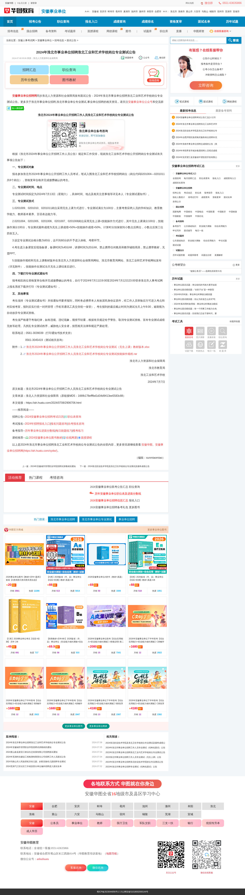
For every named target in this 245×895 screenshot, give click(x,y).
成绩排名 (148, 21)
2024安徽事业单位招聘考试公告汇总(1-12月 (196, 117)
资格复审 (176, 21)
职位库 (164, 31)
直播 (179, 31)
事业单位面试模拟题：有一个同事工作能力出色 (195, 309)
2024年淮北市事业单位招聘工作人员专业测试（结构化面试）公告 (135, 747)
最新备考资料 (224, 110)
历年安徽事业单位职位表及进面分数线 (118, 493)
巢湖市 (126, 11)
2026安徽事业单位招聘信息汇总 (109, 500)
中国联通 (210, 212)
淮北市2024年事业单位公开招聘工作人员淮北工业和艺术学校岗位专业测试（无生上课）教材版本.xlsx (87, 346)
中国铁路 (233, 212)
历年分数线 (29, 80)
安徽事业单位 (53, 11)
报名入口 (91, 21)
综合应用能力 (221, 226)
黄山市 (189, 11)
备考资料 (51, 31)
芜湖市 (228, 11)
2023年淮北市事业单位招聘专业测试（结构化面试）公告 (131, 766)
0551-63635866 (232, 3)
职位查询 (63, 21)
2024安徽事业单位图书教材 (45, 437)
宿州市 (220, 11)
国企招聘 (32, 31)
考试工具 (177, 321)
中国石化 (199, 216)
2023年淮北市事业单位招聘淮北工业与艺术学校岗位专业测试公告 (135, 752)
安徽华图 (9, 3)
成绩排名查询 (179, 183)
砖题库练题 (235, 321)
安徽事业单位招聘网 (24, 95)
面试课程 (206, 101)
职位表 (198, 193)
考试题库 (70, 31)
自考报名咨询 (76, 423)
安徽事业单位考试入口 (186, 173)
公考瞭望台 (179, 264)
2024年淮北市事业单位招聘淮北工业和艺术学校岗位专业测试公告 (36, 742)
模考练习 (78, 430)
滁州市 (142, 11)
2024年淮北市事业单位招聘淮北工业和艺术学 (196, 124)
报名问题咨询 (59, 423)
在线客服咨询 (221, 31)
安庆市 (103, 11)
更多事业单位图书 (157, 529)
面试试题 (177, 245)
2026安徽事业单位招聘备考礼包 (109, 507)
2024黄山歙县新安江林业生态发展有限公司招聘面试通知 (32, 752)
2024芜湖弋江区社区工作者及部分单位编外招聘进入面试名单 (34, 766)
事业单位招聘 (127, 519)
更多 (238, 166)
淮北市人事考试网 (152, 280)
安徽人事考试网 (20, 11)
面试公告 (71, 40)
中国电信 (199, 212)
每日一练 (199, 230)
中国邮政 (177, 216)
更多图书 (134, 507)
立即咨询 (205, 85)
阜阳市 (150, 11)
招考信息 (14, 31)
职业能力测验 (205, 226)
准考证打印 (193, 197)
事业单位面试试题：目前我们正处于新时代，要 (195, 313)
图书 (128, 31)
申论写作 (177, 230)
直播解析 (219, 255)
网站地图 (190, 3)
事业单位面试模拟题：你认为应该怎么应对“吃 (194, 299)
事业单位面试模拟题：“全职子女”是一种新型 (194, 289)
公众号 (146, 58)
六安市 (197, 11)
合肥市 (158, 11)
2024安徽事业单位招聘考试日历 (44, 416)
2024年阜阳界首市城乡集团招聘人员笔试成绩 (196, 150)
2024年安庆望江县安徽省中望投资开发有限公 (196, 157)
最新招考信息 (188, 110)
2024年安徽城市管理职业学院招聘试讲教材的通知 (53, 466)
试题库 (149, 31)
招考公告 (35, 21)
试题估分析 (206, 255)
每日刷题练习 (64, 430)
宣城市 (236, 11)
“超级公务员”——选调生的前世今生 (206, 271)
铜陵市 (212, 11)
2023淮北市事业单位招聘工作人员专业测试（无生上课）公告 (133, 757)
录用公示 (177, 201)
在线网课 (71, 437)
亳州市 (119, 11)
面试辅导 (188, 230)
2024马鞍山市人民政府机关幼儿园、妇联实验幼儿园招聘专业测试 (36, 761)
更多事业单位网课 (98, 726)
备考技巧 (177, 226)
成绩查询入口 (230, 178)
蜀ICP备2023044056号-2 (108, 892)
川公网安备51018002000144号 (134, 892)
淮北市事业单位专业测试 (97, 519)
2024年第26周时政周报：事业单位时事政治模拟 (195, 304)
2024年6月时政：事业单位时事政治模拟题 (193, 294)
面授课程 (92, 31)
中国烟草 (188, 216)
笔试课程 (182, 101)
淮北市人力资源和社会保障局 (75, 260)
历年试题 (232, 21)
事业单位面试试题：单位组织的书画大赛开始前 (195, 285)
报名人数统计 (179, 197)
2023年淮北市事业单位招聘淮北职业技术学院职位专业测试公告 (134, 762)
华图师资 (198, 31)
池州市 (134, 11)
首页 (10, 21)
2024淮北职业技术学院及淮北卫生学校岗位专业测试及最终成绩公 (135, 743)
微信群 (209, 3)
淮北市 (173, 11)
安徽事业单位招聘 (184, 188)
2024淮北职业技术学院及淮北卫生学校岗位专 (196, 131)
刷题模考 (129, 58)
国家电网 (177, 212)
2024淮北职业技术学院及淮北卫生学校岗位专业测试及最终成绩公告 (119, 466)
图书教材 (69, 80)
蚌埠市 (111, 11)
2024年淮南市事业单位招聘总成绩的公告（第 (196, 144)
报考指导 (208, 193)
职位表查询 (74, 416)
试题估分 (180, 250)
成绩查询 (119, 21)
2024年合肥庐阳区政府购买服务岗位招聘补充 (196, 137)
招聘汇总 (29, 70)
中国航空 (222, 212)
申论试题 (223, 240)
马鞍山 (205, 11)
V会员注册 (22, 3)
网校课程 (114, 31)
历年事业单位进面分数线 (40, 430)
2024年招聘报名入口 (37, 423)
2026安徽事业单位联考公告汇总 (109, 486)
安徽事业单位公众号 (140, 101)
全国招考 (177, 178)
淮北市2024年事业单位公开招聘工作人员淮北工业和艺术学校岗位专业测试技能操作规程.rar (81, 353)
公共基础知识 (190, 226)
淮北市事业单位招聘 (63, 519)
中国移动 (188, 212)
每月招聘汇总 (190, 178)
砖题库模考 (193, 255)
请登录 (34, 3)
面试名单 (204, 21)
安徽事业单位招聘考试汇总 (188, 166)
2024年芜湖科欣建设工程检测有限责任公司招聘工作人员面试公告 (36, 757)
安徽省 (95, 11)
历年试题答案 (179, 255)
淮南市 (181, 11)
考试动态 (188, 193)
